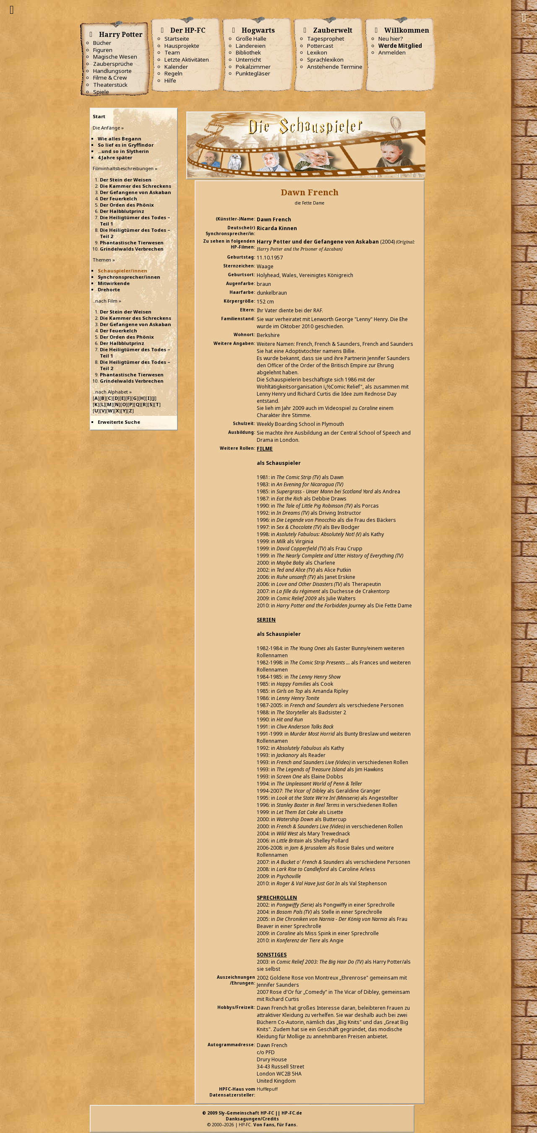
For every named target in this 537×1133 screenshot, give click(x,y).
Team (172, 52)
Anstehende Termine (334, 66)
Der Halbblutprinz (122, 211)
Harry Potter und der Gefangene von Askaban (318, 241)
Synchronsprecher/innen (129, 277)
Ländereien (251, 45)
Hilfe (170, 80)
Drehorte (109, 289)
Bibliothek (248, 52)
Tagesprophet (325, 38)
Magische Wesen (115, 56)
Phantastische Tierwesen (132, 242)
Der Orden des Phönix (127, 205)
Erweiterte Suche (119, 422)
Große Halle (251, 38)
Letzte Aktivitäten (186, 59)
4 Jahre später (115, 157)
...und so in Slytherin (123, 151)
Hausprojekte (181, 45)
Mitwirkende (114, 283)
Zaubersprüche (113, 63)
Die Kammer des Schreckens (135, 186)
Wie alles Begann (119, 138)
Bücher (102, 43)
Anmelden (392, 52)
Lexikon (317, 52)
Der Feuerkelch (118, 198)
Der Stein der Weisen (125, 179)
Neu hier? (390, 38)
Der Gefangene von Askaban (135, 192)
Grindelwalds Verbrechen (132, 249)
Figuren (102, 50)
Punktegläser (253, 73)
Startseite (176, 38)
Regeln (173, 73)
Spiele (101, 92)
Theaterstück (110, 84)
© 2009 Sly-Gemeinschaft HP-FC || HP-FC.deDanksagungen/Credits (252, 1116)
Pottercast (320, 45)
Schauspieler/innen (122, 270)
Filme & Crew (110, 77)
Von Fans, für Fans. (275, 1125)
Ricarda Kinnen (277, 228)
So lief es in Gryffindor (126, 145)
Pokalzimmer (253, 66)
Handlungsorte (112, 71)
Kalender (176, 66)
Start (99, 116)
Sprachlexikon (325, 59)
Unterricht (248, 59)
